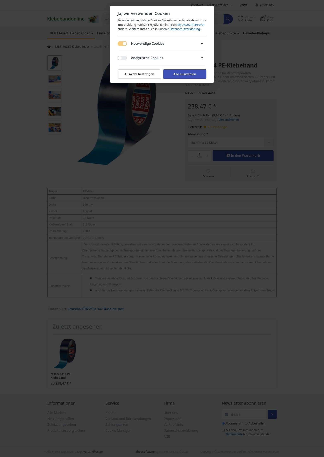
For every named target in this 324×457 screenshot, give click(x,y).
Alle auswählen (184, 74)
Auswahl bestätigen (139, 74)
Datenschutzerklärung (185, 29)
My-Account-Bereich (191, 25)
